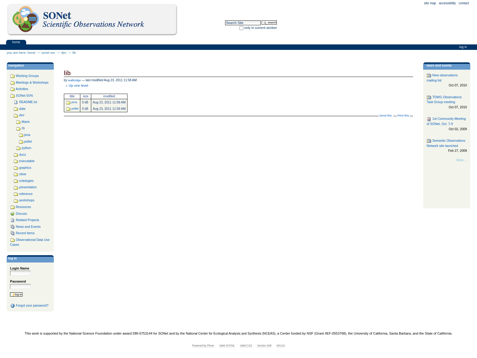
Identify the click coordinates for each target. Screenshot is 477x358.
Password (18, 281)
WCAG (281, 345)
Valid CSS (246, 345)
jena (74, 102)
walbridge (74, 80)
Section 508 (264, 345)
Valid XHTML (227, 345)
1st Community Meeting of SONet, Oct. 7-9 (447, 124)
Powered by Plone (203, 345)
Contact (464, 3)
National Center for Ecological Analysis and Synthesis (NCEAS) (230, 333)
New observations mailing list (447, 80)
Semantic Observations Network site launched (447, 145)
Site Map (430, 3)
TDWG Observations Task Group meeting (447, 102)
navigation (16, 65)
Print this (403, 115)
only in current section (260, 28)
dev (63, 52)
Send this (385, 115)
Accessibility (447, 3)
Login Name (19, 268)
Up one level (78, 85)
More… (462, 160)
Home (16, 42)
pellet (74, 108)
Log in (463, 47)
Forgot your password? (29, 305)
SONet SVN (48, 52)
